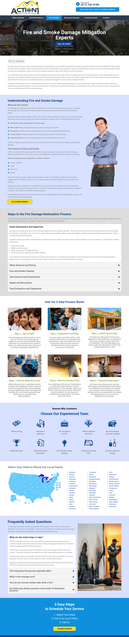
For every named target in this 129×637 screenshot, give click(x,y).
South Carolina (114, 485)
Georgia (72, 494)
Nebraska (92, 494)
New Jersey (93, 501)
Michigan (92, 483)
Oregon (111, 478)
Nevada (92, 497)
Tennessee (113, 490)
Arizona (72, 478)
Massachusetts (94, 481)
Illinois (71, 501)
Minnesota (93, 485)
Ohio (110, 474)
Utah (110, 494)
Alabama (72, 474)
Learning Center (91, 19)
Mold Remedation (36, 19)
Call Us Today (63, 46)
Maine (91, 476)
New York (92, 506)
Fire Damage (54, 19)
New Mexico (93, 503)
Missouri (92, 490)
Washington (113, 501)
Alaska (71, 476)
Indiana (71, 503)
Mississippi (93, 488)
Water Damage (18, 19)
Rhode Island (113, 483)
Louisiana (92, 474)
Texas (111, 492)
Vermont (112, 497)
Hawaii (71, 497)
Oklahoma (112, 476)
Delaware (72, 490)
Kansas (71, 508)
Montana (92, 492)
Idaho (71, 499)
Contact (106, 19)
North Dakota (93, 510)
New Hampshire (94, 499)
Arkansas (72, 481)
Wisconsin (112, 506)
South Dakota (114, 488)
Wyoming (112, 508)
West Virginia (113, 503)
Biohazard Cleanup (71, 19)
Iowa (71, 506)
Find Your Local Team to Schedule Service (97, 9)
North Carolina (94, 508)
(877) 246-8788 (90, 4)
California (72, 483)
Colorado (72, 485)
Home (12, 63)
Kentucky (72, 510)
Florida (71, 492)
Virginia (111, 499)
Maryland (92, 478)
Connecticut (73, 488)
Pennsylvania (113, 481)
